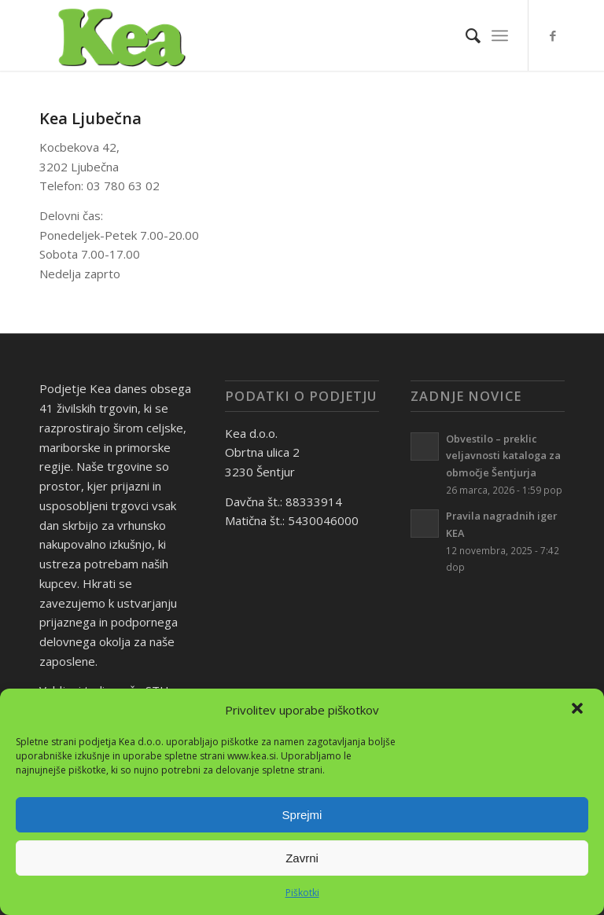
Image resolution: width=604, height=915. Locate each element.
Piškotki (302, 892)
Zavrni (302, 858)
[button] (578, 709)
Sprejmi (302, 814)
